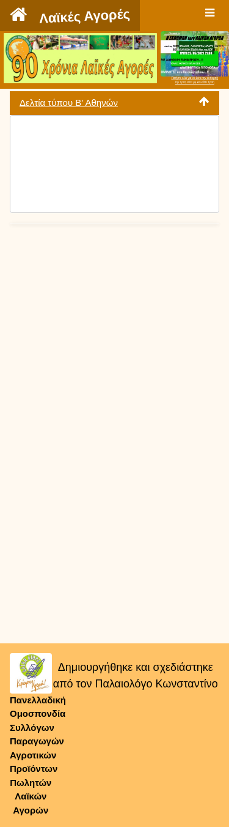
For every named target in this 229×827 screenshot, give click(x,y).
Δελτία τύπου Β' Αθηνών (69, 102)
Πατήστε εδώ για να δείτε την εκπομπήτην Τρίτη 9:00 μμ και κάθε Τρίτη (194, 80)
